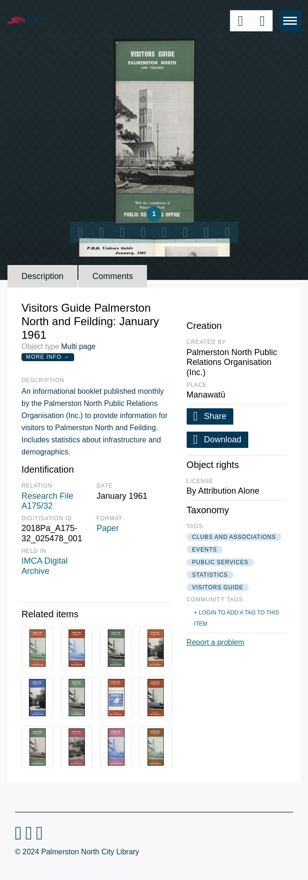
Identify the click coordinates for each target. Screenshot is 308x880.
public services (220, 562)
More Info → (48, 357)
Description (42, 276)
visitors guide (218, 587)
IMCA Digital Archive (44, 566)
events (204, 549)
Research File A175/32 (47, 501)
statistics (210, 575)
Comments (112, 276)
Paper (108, 528)
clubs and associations (234, 537)
